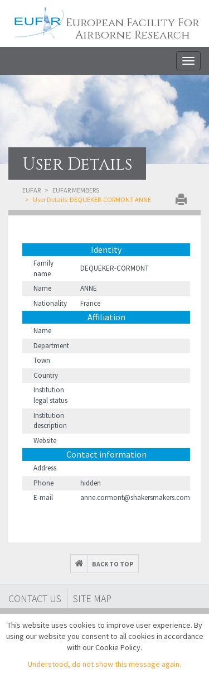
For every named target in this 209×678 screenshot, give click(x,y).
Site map (92, 598)
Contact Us (34, 598)
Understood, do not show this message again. (104, 664)
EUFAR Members (75, 190)
